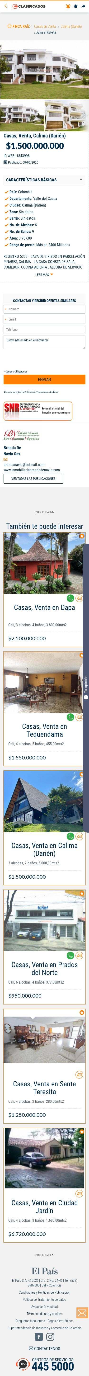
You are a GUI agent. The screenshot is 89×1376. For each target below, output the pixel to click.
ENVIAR (44, 379)
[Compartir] (83, 6)
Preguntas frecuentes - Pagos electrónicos (44, 1321)
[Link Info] (44, 620)
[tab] (44, 180)
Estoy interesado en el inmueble (44, 342)
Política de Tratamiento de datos (41, 392)
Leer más (42, 275)
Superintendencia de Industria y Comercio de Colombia (44, 1328)
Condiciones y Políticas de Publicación (44, 1292)
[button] (44, 180)
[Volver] (7, 6)
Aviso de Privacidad (44, 1307)
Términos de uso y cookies (45, 1314)
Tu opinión (86, 687)
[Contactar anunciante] (79, 600)
